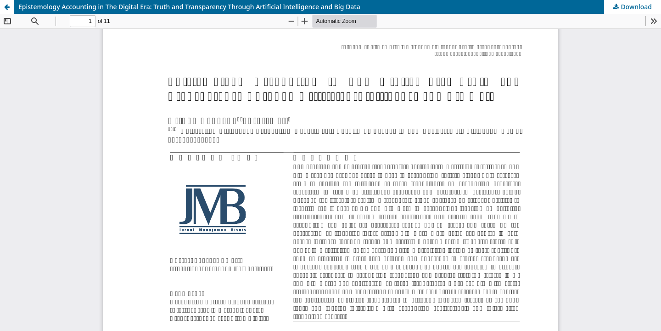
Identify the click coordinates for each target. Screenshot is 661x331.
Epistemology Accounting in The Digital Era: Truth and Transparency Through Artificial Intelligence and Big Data (189, 6)
